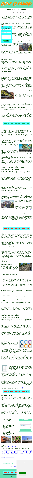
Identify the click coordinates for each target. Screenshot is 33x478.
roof (31, 22)
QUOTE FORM (24, 387)
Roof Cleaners (9, 454)
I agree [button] (20, 473)
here (15, 413)
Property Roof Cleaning (12, 452)
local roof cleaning (5, 377)
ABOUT (22, 7)
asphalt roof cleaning (20, 373)
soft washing (28, 368)
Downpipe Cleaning (17, 454)
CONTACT (25, 7)
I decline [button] (24, 473)
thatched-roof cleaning (8, 166)
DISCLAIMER (30, 7)
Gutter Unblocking (27, 450)
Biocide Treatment (19, 453)
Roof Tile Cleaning (8, 450)
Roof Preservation (24, 451)
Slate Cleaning (18, 450)
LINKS (19, 7)
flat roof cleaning (6, 375)
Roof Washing (25, 454)
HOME (16, 7)
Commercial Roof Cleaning (7, 453)
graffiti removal (20, 375)
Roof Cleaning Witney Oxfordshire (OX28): (10, 15)
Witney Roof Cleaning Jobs (12, 446)
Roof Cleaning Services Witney (11, 417)
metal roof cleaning (12, 381)
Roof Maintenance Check (26, 452)
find (4, 397)
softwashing (11, 280)
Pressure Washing (5, 451)
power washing (13, 374)
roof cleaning (29, 200)
